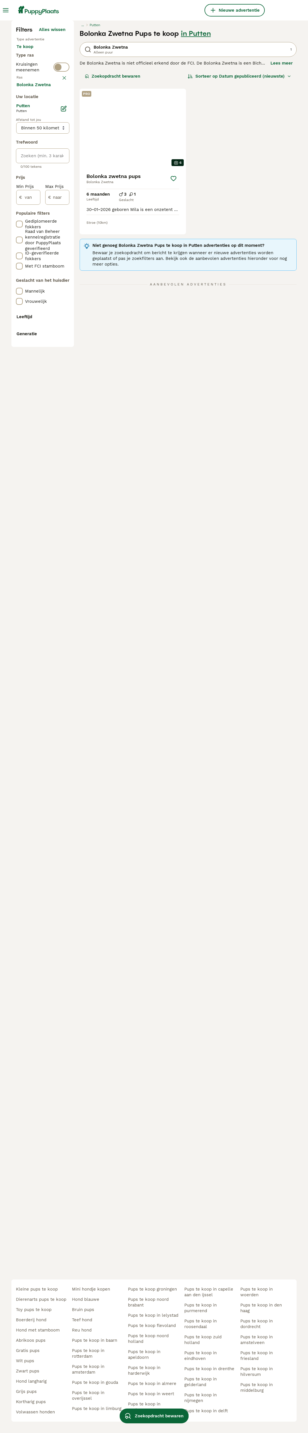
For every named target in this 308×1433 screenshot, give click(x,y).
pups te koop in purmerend (200, 1307)
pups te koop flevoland (152, 1325)
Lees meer (281, 167)
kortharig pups (31, 1401)
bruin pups (83, 1309)
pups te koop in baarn (94, 1340)
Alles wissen (52, 134)
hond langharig (31, 1381)
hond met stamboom (38, 1330)
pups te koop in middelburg (256, 1387)
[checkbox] (19, 249)
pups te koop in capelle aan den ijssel (208, 1292)
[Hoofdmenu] (5, 10)
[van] (28, 466)
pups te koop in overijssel (88, 1395)
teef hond (82, 1319)
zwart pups (27, 1371)
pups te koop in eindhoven (200, 1355)
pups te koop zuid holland (203, 1339)
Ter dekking (33, 184)
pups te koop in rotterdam (88, 1353)
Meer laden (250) (47, 353)
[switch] (61, 207)
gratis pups (28, 1350)
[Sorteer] (239, 181)
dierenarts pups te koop (41, 1299)
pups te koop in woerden (256, 1292)
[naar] (57, 466)
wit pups (25, 1360)
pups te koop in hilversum (256, 1371)
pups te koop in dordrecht (256, 1323)
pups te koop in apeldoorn (144, 1354)
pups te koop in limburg (96, 1408)
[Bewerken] (63, 378)
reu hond (82, 1330)
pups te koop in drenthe (209, 1368)
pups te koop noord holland (148, 1338)
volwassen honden (35, 1412)
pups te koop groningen (152, 1289)
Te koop (29, 157)
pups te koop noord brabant (148, 1302)
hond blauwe (85, 1299)
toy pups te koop (33, 1309)
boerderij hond (31, 1319)
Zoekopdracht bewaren (112, 180)
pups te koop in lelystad (153, 1315)
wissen (58, 220)
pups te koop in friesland (256, 1355)
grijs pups (26, 1391)
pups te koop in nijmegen (200, 1397)
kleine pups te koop (37, 1289)
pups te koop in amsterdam (88, 1369)
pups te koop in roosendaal (200, 1323)
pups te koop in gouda (95, 1382)
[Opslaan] (173, 283)
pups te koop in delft (206, 1410)
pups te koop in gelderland (200, 1381)
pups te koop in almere (152, 1383)
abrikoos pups (31, 1340)
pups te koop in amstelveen (256, 1339)
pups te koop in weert (151, 1393)
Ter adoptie (33, 170)
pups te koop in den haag (261, 1307)
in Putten (196, 138)
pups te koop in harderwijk (144, 1370)
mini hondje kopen (91, 1289)
